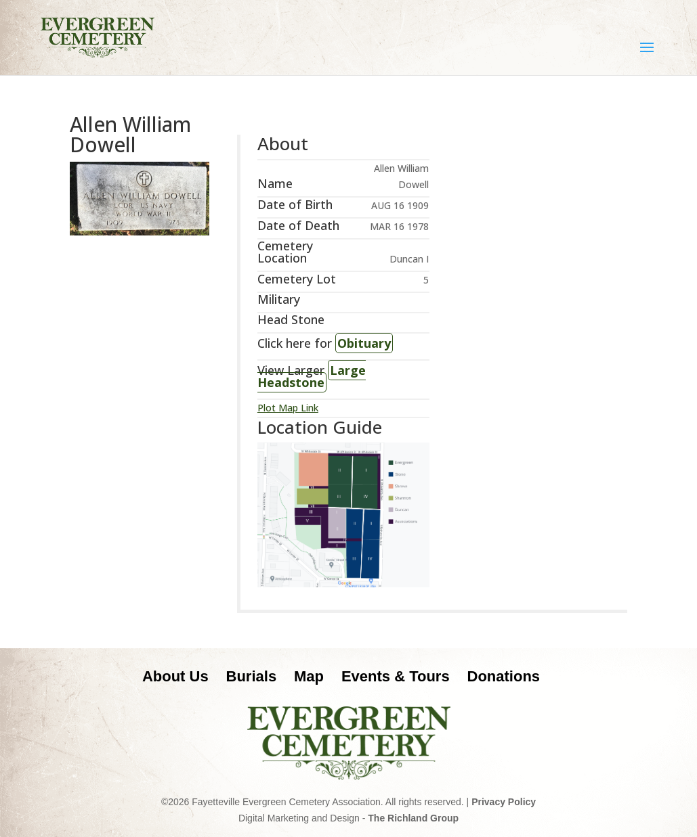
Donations (504, 676)
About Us (175, 676)
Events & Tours (395, 676)
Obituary (364, 343)
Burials (251, 676)
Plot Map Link (287, 407)
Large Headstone (311, 376)
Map (309, 676)
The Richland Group (413, 818)
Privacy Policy (503, 801)
